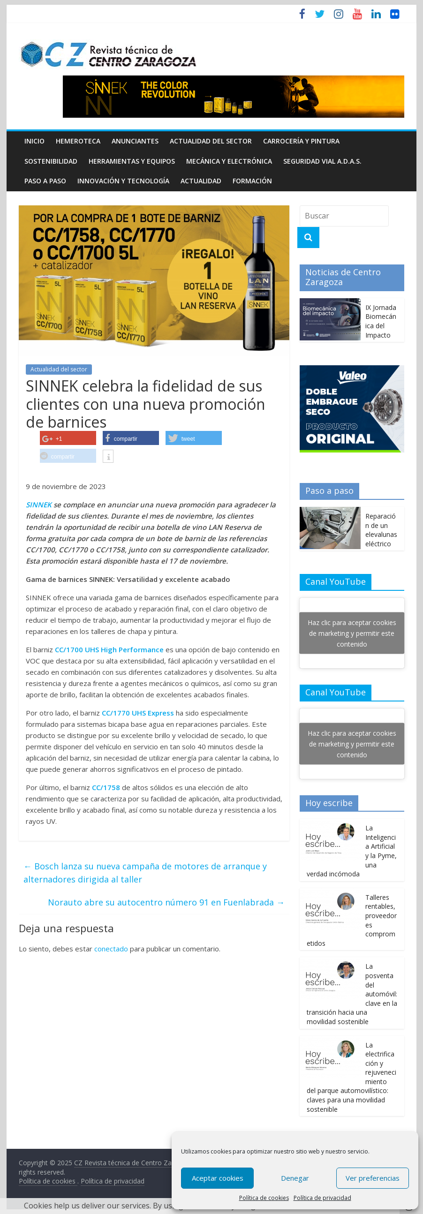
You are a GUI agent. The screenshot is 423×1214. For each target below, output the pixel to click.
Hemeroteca (78, 140)
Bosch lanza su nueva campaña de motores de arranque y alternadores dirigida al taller (145, 872)
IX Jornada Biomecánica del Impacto (380, 321)
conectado (111, 948)
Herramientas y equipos (132, 161)
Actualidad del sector (211, 140)
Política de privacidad (322, 1198)
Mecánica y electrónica (229, 161)
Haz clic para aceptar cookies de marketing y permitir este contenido (352, 633)
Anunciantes (135, 140)
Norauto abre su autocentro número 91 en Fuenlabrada (166, 902)
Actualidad (201, 180)
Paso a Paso (45, 180)
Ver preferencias (373, 1178)
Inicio (34, 140)
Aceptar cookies (217, 1178)
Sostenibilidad (50, 161)
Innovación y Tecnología (123, 180)
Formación (252, 180)
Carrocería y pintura (301, 140)
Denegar (295, 1178)
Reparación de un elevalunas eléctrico (381, 530)
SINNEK (39, 504)
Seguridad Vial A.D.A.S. (322, 161)
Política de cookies (264, 1198)
